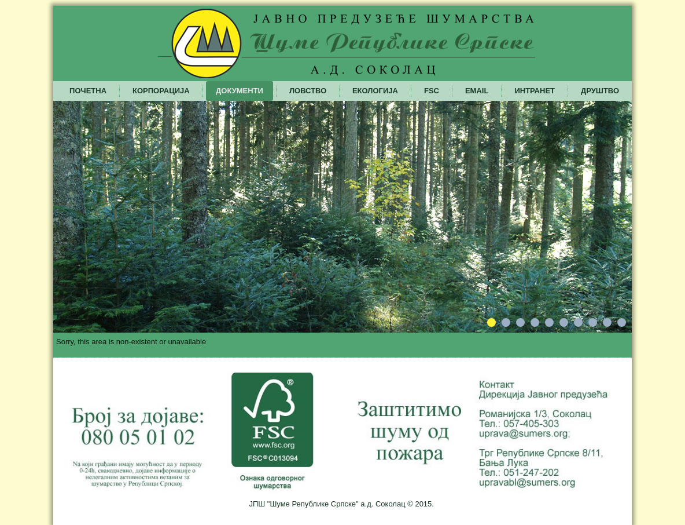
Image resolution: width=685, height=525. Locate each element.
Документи (239, 90)
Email (476, 90)
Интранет (534, 90)
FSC (431, 90)
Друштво (600, 90)
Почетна (87, 90)
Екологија (375, 90)
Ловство (307, 90)
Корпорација (161, 90)
